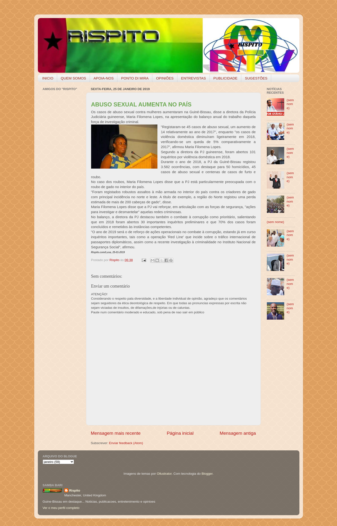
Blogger (207, 473)
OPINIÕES (165, 78)
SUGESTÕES (256, 78)
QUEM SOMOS (73, 78)
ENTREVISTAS (193, 78)
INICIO (47, 78)
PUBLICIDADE (225, 78)
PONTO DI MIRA (134, 78)
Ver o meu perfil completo (61, 508)
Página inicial (180, 433)
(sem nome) (290, 104)
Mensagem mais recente (116, 433)
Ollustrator (164, 473)
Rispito (74, 490)
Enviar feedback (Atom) (126, 443)
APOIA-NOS (104, 78)
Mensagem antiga (238, 433)
